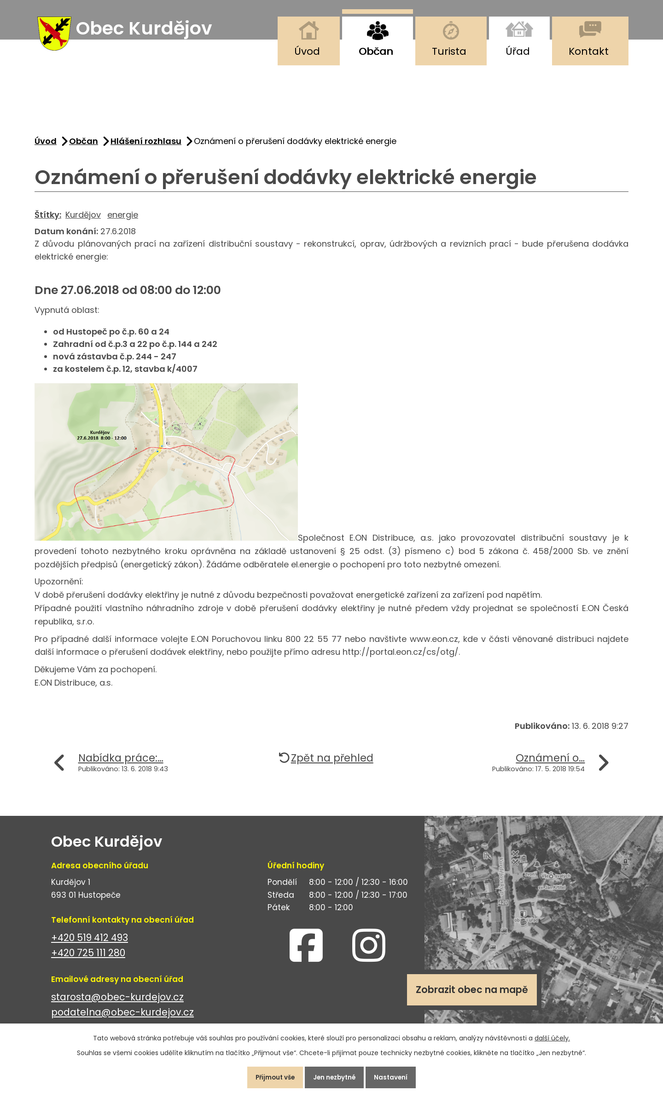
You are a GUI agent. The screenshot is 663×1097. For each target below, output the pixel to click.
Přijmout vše (269, 1075)
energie (122, 219)
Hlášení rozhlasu (145, 146)
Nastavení (398, 1075)
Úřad (518, 51)
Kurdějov (83, 219)
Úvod (307, 51)
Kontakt (589, 51)
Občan (376, 51)
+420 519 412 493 (89, 943)
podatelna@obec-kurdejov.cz (122, 1017)
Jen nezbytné (335, 1075)
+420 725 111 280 (88, 958)
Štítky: (48, 219)
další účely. (552, 1034)
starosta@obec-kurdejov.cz (117, 1002)
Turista (449, 51)
